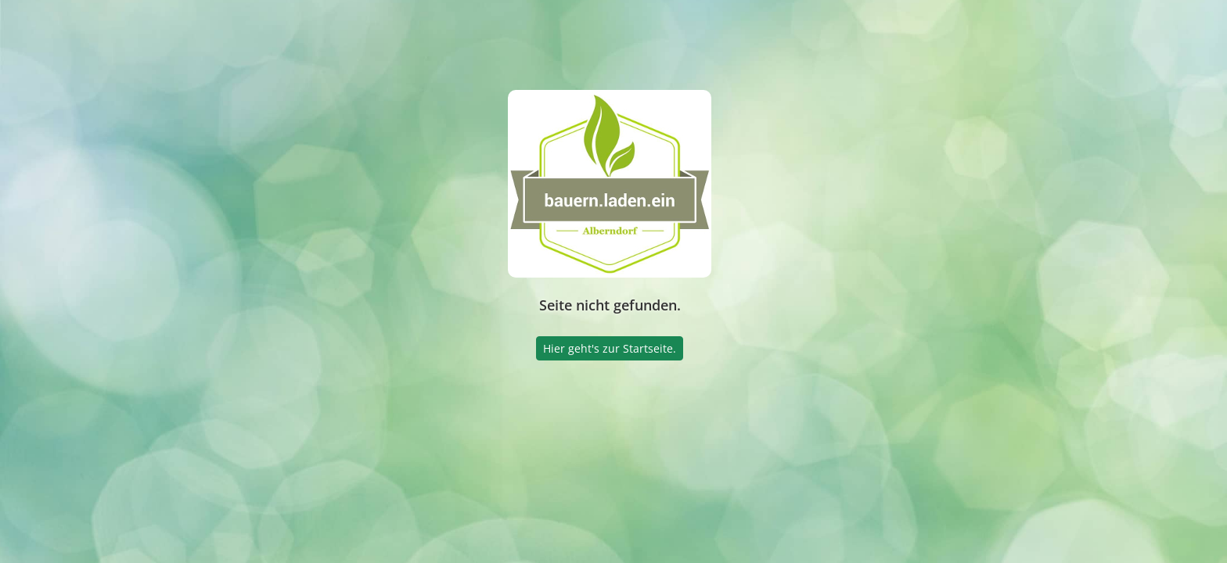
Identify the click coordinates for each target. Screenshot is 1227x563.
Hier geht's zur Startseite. (609, 348)
